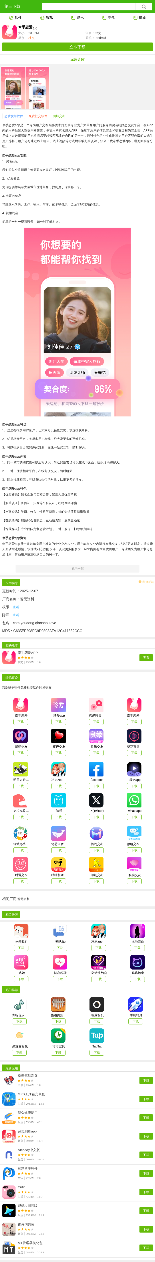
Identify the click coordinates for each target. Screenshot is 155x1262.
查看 (146, 657)
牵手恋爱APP (28, 652)
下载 (146, 1080)
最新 (139, 18)
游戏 (46, 18)
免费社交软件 (38, 116)
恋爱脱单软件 (13, 116)
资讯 (77, 18)
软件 (15, 18)
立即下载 (77, 47)
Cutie (22, 1187)
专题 (108, 18)
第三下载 (12, 6)
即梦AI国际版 (28, 1206)
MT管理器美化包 (30, 1243)
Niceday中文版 (29, 1150)
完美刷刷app (27, 1131)
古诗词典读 (26, 1224)
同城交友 (59, 116)
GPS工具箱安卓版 (31, 1094)
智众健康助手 (28, 1113)
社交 (31, 38)
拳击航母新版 (28, 1075)
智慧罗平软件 (28, 1168)
